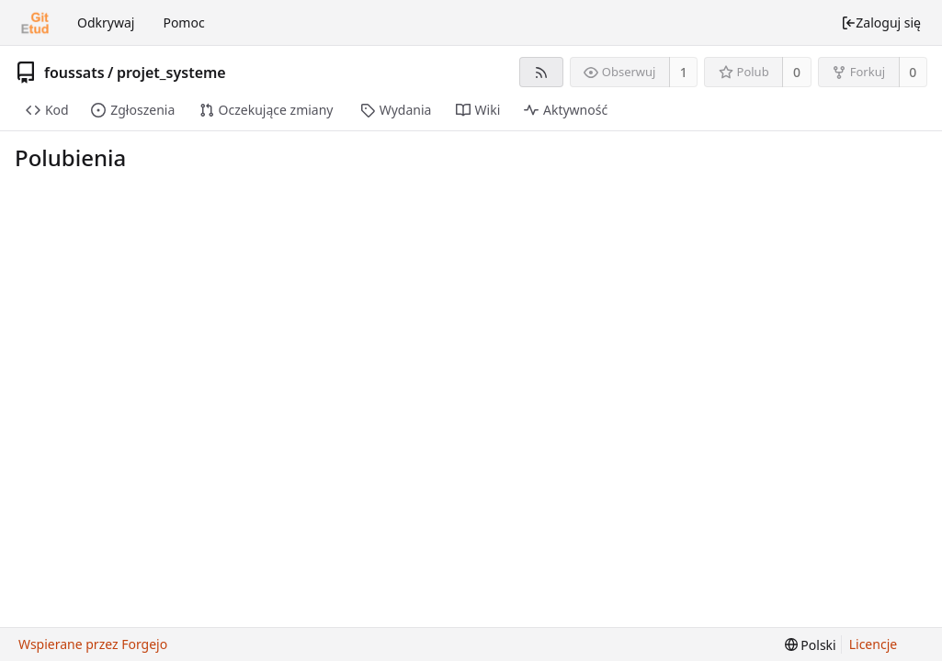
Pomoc (183, 22)
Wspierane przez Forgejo (92, 644)
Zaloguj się (881, 22)
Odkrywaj (105, 22)
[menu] (810, 645)
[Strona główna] (35, 22)
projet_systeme (171, 72)
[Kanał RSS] (540, 72)
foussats (74, 72)
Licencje (873, 644)
